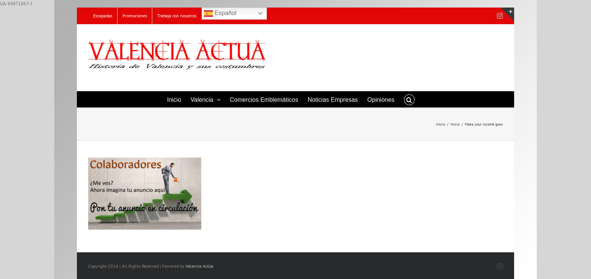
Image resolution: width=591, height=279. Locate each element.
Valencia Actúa (199, 266)
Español (220, 13)
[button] (409, 99)
